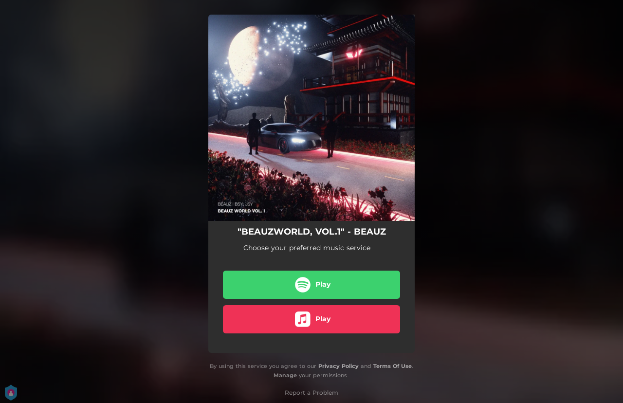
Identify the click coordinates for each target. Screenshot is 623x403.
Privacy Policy (338, 366)
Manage (285, 375)
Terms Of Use (392, 366)
